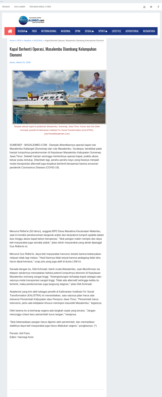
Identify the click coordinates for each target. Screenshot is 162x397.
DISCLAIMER (19, 6)
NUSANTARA (149, 31)
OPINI (77, 31)
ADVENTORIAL (132, 31)
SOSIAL (89, 31)
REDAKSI (6, 6)
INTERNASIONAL (48, 31)
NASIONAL (66, 31)
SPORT (102, 31)
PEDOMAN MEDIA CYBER (40, 6)
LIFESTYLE (116, 31)
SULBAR (23, 31)
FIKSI (34, 31)
